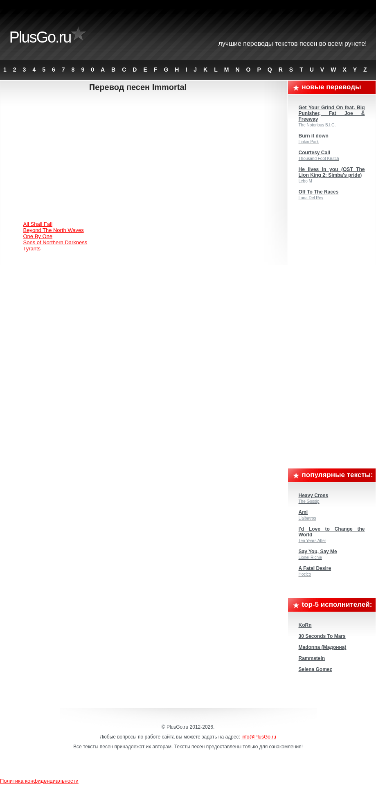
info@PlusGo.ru (258, 737)
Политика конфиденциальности (39, 781)
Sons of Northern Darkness (55, 242)
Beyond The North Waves (53, 230)
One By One (38, 236)
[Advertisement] (144, 157)
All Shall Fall (38, 224)
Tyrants (32, 248)
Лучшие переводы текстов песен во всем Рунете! (292, 43)
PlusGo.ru (40, 37)
